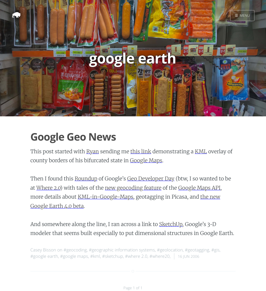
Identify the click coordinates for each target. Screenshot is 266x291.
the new (210, 196)
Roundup (86, 178)
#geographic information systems (122, 250)
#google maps (74, 256)
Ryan (92, 151)
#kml (95, 256)
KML (201, 151)
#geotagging (197, 250)
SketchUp (170, 224)
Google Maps (146, 160)
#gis (215, 250)
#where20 (159, 256)
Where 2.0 (48, 187)
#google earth (44, 256)
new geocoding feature (133, 187)
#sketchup (112, 256)
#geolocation (170, 250)
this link (140, 151)
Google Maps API (199, 187)
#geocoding (75, 250)
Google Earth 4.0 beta (57, 206)
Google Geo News (73, 137)
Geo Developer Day (150, 178)
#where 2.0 (136, 256)
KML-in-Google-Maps (105, 196)
